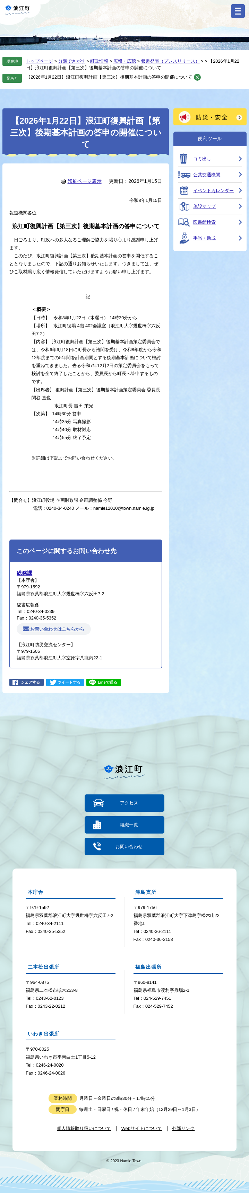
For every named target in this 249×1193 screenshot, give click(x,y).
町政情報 (99, 61)
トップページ (39, 61)
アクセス (129, 802)
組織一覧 (129, 824)
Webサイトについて (141, 1128)
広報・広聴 (124, 61)
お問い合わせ (129, 846)
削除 (197, 77)
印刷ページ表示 (85, 181)
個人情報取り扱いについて (84, 1128)
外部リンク (183, 1128)
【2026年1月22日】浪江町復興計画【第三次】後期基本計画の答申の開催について (109, 77)
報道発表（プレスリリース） (170, 61)
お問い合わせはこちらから (57, 629)
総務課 (24, 573)
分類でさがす (71, 61)
